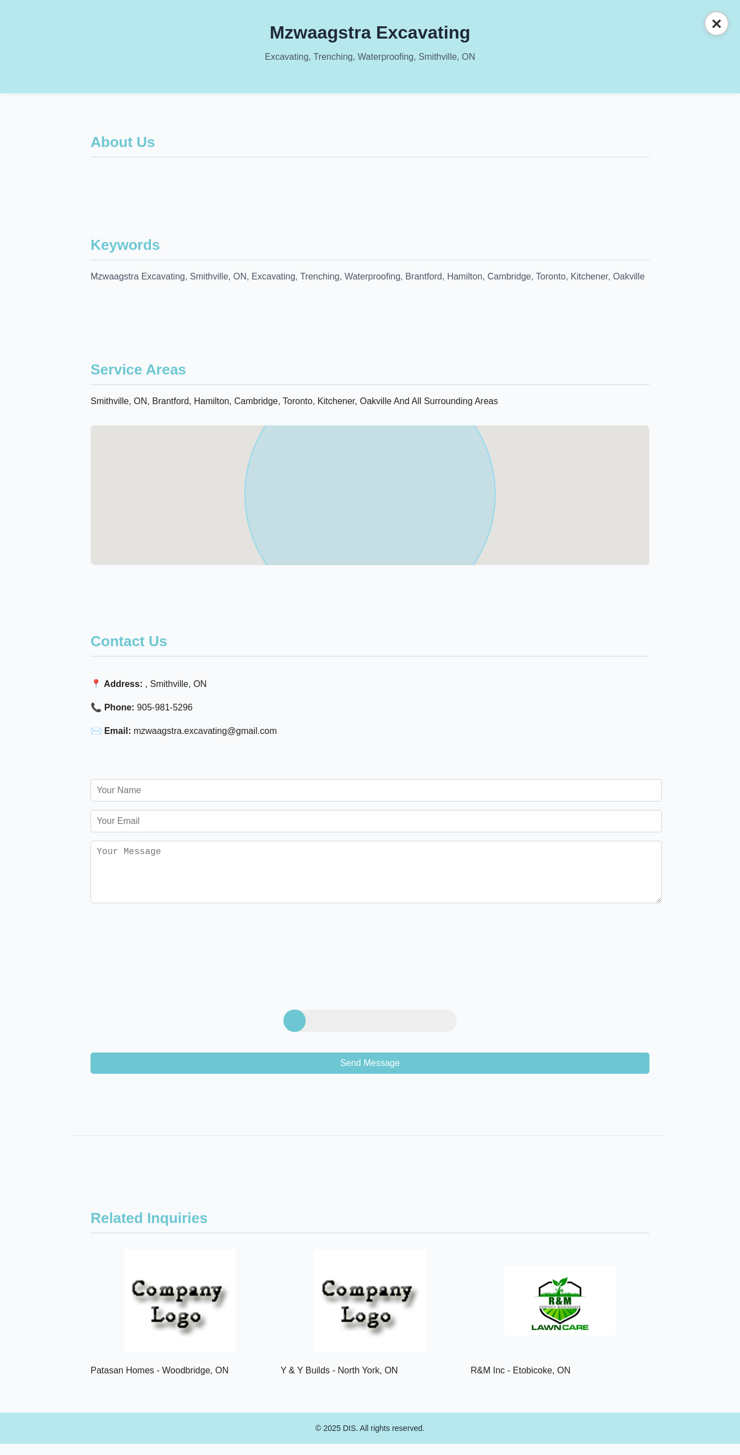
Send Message (370, 1074)
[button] (370, 485)
